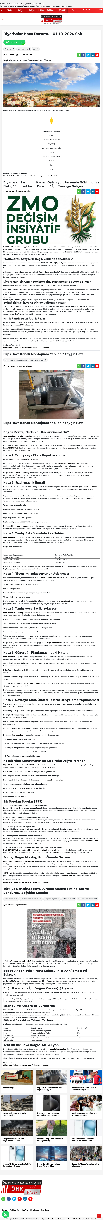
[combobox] (86, 9)
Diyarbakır (10, 49)
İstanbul (9, 1006)
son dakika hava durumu (31, 899)
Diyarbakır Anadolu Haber (49, 176)
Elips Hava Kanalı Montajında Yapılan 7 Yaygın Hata (26, 360)
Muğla (13, 981)
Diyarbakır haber (9, 176)
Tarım (17, 247)
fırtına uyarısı (69, 899)
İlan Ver (25, 1210)
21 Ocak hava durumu (87, 899)
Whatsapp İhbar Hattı (39, 1210)
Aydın (5, 981)
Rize (51, 992)
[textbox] (29, 555)
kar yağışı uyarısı (52, 899)
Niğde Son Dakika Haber (22, 348)
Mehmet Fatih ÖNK (24, 54)
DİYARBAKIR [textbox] (86, 9)
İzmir (95, 978)
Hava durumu (11, 899)
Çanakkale (8, 1012)
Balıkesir (19, 1012)
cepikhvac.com (57, 852)
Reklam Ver (14, 1210)
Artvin (56, 992)
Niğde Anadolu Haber (41, 348)
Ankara (27, 1006)
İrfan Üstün (21, 904)
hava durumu (24, 49)
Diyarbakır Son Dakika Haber (27, 176)
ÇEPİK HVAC (13, 448)
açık (36, 49)
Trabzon (66, 992)
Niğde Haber (7, 348)
